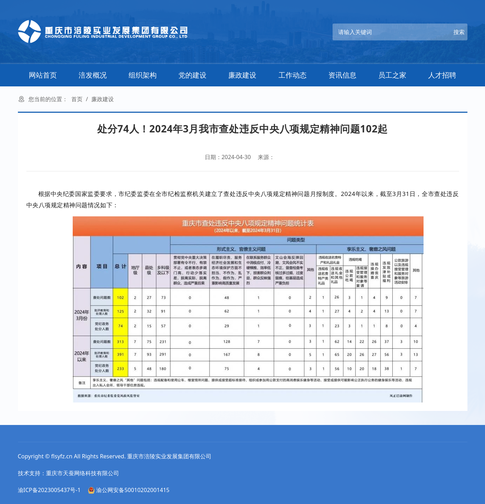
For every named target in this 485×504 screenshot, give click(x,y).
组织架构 (143, 75)
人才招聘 (442, 75)
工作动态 (292, 75)
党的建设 (192, 75)
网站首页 (43, 75)
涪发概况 (93, 75)
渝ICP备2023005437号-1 (49, 490)
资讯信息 (342, 75)
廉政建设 (242, 75)
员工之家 (392, 75)
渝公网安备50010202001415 (128, 490)
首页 (77, 99)
